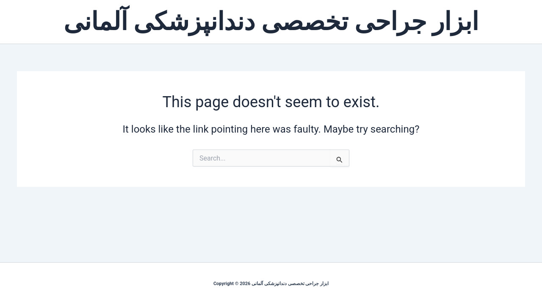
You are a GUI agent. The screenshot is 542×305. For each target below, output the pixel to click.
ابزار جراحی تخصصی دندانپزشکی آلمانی (271, 21)
